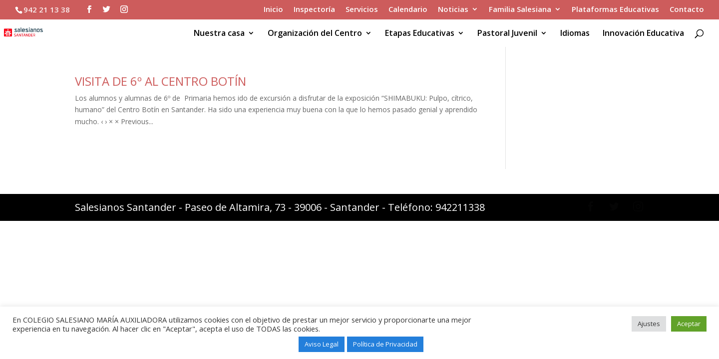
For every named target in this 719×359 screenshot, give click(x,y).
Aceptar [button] (689, 323)
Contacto (687, 9)
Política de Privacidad (385, 344)
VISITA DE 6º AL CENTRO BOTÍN (160, 81)
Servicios (362, 9)
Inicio (273, 9)
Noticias (453, 9)
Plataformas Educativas (615, 9)
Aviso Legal (322, 344)
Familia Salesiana (520, 9)
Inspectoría (314, 9)
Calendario (407, 9)
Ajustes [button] (649, 323)
